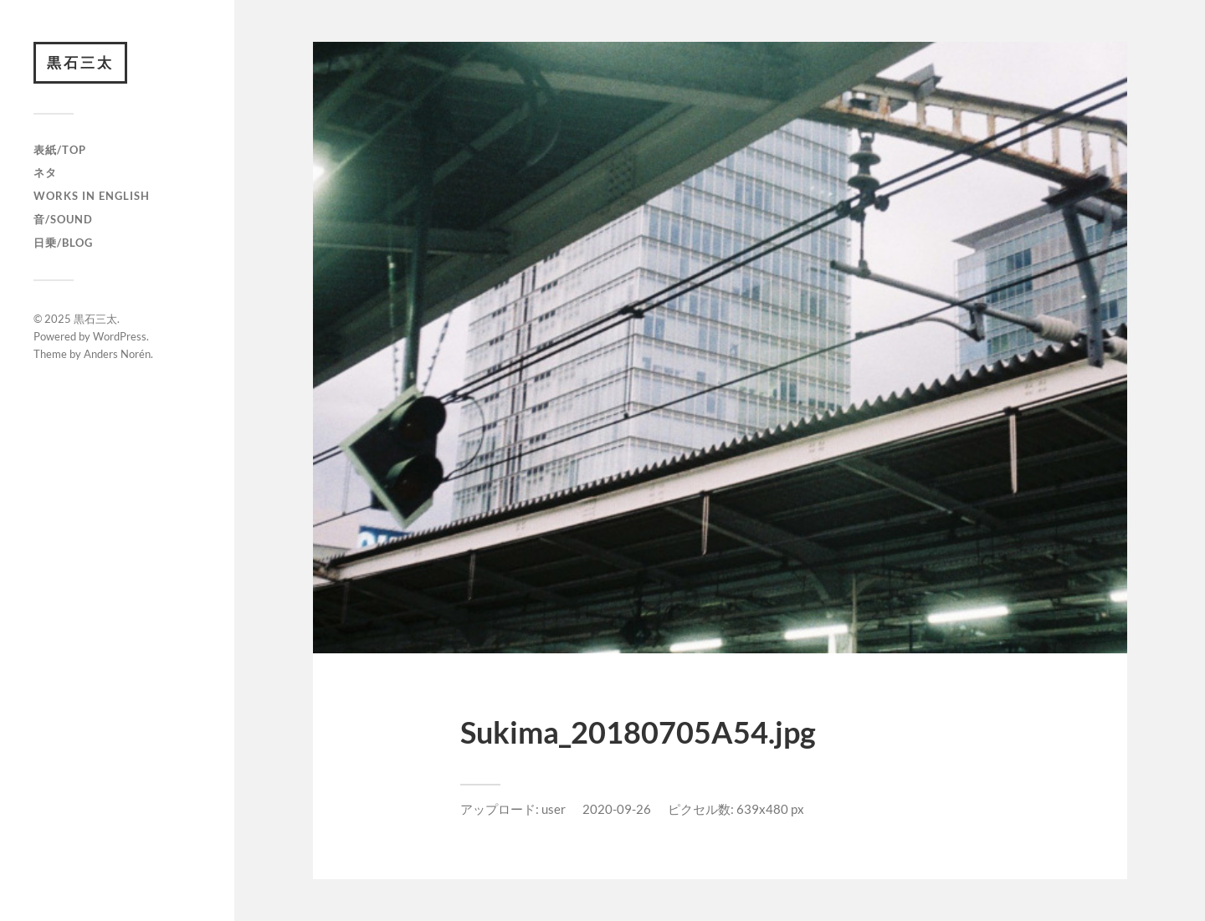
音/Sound (63, 219)
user (553, 808)
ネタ (45, 172)
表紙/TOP (59, 149)
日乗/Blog (63, 242)
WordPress (119, 336)
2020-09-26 (616, 808)
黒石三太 (80, 62)
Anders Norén (117, 354)
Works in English (91, 195)
